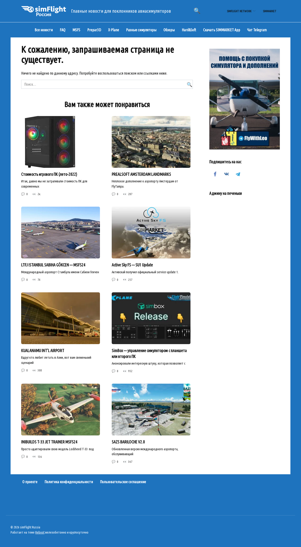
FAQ (62, 30)
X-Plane (113, 30)
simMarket (269, 11)
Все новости (44, 30)
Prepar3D (94, 30)
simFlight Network (239, 11)
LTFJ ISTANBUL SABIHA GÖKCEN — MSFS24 (53, 265)
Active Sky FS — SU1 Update (132, 265)
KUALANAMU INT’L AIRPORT (42, 350)
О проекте (29, 482)
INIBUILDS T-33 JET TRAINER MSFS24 (49, 442)
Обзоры (169, 30)
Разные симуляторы (141, 30)
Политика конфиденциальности (68, 482)
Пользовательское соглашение (123, 482)
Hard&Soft (189, 30)
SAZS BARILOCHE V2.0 (128, 442)
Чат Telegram (257, 30)
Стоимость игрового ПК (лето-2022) (49, 174)
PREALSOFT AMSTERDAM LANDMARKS (141, 174)
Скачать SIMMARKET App (221, 30)
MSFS (76, 30)
